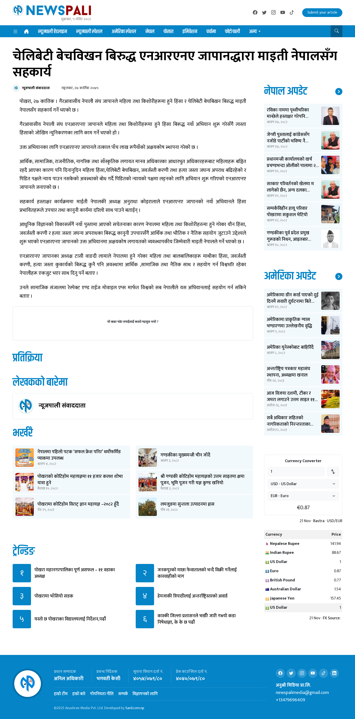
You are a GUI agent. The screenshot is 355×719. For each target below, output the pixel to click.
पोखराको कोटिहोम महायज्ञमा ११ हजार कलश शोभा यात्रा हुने (80, 480)
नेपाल (150, 32)
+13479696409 (290, 700)
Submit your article (322, 12)
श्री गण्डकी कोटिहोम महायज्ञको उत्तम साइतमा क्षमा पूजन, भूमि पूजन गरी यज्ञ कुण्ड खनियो (202, 480)
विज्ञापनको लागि (145, 694)
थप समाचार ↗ (338, 91)
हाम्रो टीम (61, 694)
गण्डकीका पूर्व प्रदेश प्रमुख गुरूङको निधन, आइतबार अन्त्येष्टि (288, 239)
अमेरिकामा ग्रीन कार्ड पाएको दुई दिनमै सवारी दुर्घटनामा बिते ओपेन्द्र (292, 301)
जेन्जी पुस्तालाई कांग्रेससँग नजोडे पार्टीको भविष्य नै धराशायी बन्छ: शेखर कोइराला (291, 141)
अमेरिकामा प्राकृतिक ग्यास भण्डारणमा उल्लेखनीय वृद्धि (289, 323)
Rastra (318, 521)
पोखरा (168, 32)
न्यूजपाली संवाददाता (62, 405)
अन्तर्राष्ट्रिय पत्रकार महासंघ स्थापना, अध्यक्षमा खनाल (288, 372)
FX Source (331, 618)
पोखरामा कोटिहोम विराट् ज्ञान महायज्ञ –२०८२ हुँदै (78, 504)
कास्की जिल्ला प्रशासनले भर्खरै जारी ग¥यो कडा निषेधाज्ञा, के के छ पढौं (197, 619)
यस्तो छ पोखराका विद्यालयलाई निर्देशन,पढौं (70, 619)
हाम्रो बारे (78, 694)
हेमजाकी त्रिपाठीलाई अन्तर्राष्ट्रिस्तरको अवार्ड (193, 596)
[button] (336, 31)
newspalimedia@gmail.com (302, 692)
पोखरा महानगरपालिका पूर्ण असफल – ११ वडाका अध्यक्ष (74, 573)
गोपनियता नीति (102, 694)
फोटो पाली (232, 32)
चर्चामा (211, 32)
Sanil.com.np (134, 708)
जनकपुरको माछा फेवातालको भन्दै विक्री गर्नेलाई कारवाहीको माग (197, 573)
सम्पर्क (123, 694)
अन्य (253, 32)
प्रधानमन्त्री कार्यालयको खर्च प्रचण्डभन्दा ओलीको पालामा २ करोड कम (291, 165)
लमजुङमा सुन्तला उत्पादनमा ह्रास (187, 504)
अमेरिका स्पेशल (124, 32)
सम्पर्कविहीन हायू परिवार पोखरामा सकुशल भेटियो (287, 211)
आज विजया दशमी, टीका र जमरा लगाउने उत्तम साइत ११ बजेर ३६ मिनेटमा (291, 399)
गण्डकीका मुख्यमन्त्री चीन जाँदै (185, 455)
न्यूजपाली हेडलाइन (52, 32)
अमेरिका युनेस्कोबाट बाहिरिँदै (290, 347)
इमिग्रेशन (190, 32)
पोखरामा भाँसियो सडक (53, 596)
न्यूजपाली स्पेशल (89, 32)
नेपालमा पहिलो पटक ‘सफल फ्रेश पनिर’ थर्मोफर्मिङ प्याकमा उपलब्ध (79, 455)
